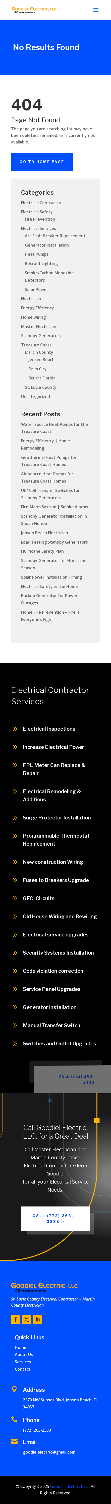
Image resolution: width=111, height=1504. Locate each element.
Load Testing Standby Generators (54, 542)
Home (20, 1347)
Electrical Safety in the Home (49, 586)
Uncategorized (35, 396)
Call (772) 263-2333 (84, 1079)
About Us (24, 1354)
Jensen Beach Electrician (44, 533)
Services (23, 1362)
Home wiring (33, 317)
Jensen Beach (41, 359)
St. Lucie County (41, 387)
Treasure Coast (36, 345)
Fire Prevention (40, 219)
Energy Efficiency (37, 308)
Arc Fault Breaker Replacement (55, 236)
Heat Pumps (37, 254)
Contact (23, 1369)
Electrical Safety (37, 212)
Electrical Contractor (41, 202)
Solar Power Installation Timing (51, 577)
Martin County (39, 352)
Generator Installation (47, 245)
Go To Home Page (42, 162)
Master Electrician (38, 326)
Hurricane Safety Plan (42, 551)
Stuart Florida (42, 378)
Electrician (31, 298)
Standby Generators (41, 335)
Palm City (38, 369)
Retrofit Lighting (41, 263)
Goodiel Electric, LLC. (69, 1486)
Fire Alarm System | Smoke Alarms (54, 507)
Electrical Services (38, 228)
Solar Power (36, 289)
